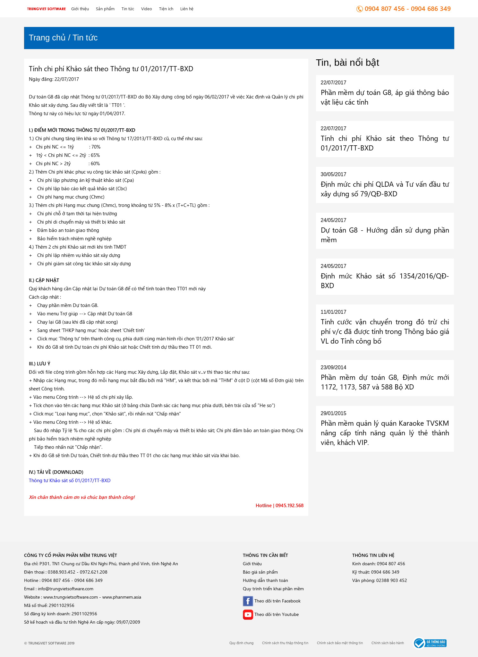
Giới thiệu (80, 8)
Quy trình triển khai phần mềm (273, 588)
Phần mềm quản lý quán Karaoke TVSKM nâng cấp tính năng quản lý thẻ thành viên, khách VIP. (385, 432)
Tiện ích (166, 8)
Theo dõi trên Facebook (272, 601)
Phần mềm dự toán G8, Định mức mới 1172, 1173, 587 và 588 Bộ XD (385, 381)
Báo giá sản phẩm (260, 572)
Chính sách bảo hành (387, 642)
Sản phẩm (105, 8)
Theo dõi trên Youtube (271, 614)
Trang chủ (47, 37)
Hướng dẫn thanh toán (265, 580)
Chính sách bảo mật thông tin (340, 642)
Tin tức (128, 8)
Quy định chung (241, 642)
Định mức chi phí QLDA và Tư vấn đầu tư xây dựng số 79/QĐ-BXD (385, 188)
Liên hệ (186, 8)
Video (146, 8)
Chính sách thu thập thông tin (285, 642)
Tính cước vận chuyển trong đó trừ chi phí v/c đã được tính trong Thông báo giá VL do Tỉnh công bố (385, 331)
